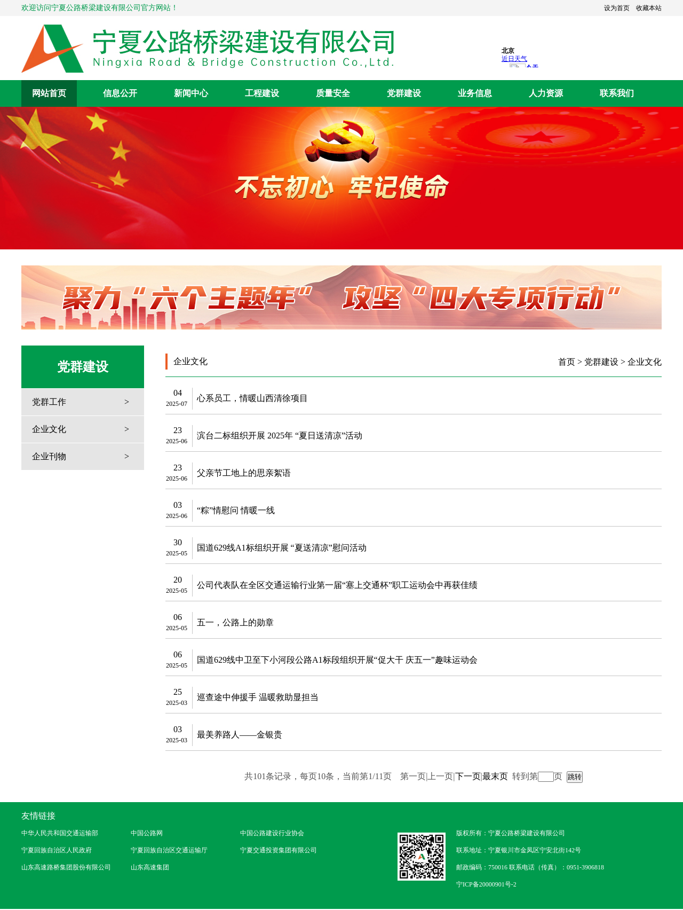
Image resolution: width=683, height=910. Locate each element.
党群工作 (49, 401)
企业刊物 (49, 456)
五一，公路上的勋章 (235, 622)
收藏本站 (649, 8)
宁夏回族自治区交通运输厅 (169, 850)
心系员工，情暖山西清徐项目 (252, 398)
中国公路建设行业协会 (272, 833)
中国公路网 (147, 833)
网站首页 (49, 93)
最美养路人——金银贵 (239, 734)
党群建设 (404, 93)
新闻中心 (191, 93)
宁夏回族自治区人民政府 (56, 850)
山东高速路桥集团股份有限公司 (66, 867)
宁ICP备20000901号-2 (486, 884)
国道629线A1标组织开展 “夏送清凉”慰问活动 (282, 547)
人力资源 (546, 93)
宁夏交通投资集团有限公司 (278, 850)
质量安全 (333, 93)
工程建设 (262, 93)
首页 (566, 361)
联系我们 (617, 93)
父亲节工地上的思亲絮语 (244, 472)
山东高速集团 (150, 867)
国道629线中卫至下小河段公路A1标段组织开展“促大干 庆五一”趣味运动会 (337, 659)
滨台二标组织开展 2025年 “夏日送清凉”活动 (279, 435)
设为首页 (617, 8)
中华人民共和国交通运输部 (59, 833)
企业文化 (49, 429)
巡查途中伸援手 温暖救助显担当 (258, 697)
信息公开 (120, 93)
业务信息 (475, 93)
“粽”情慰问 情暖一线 (236, 510)
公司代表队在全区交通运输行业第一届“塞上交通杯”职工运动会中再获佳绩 (337, 585)
